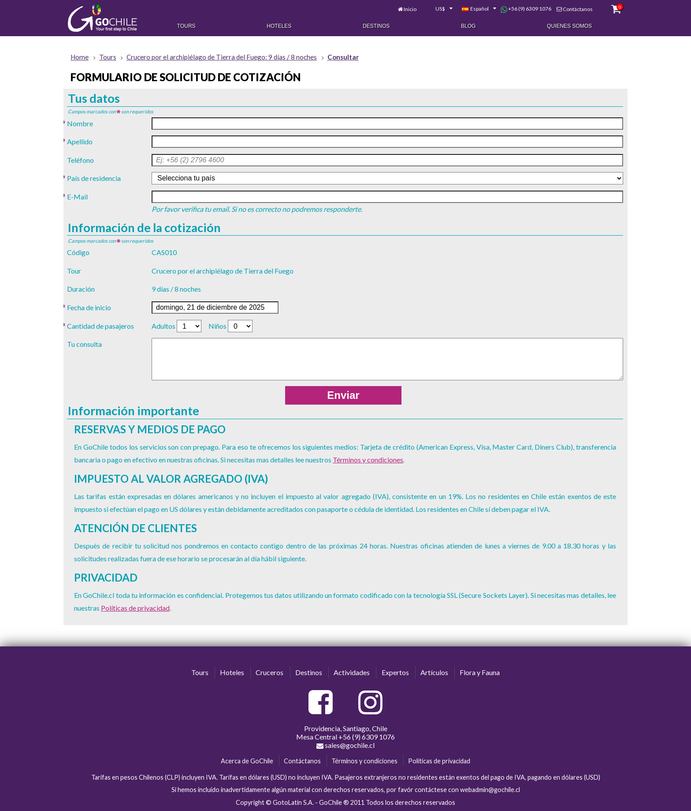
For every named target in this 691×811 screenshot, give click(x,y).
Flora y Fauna (480, 672)
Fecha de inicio (89, 307)
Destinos (376, 26)
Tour (74, 271)
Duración (81, 289)
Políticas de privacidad (135, 608)
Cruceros (269, 672)
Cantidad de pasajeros (100, 326)
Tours (186, 26)
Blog (468, 26)
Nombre (80, 123)
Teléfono (80, 160)
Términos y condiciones (368, 459)
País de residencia (94, 178)
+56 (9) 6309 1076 (519, 7)
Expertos (395, 672)
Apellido (80, 141)
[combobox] (433, 8)
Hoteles (279, 26)
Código (78, 252)
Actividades (352, 672)
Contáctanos (571, 7)
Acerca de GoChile (247, 761)
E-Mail (77, 196)
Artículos (434, 672)
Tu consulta (84, 344)
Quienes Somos (569, 26)
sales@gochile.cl (345, 745)
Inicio (404, 7)
